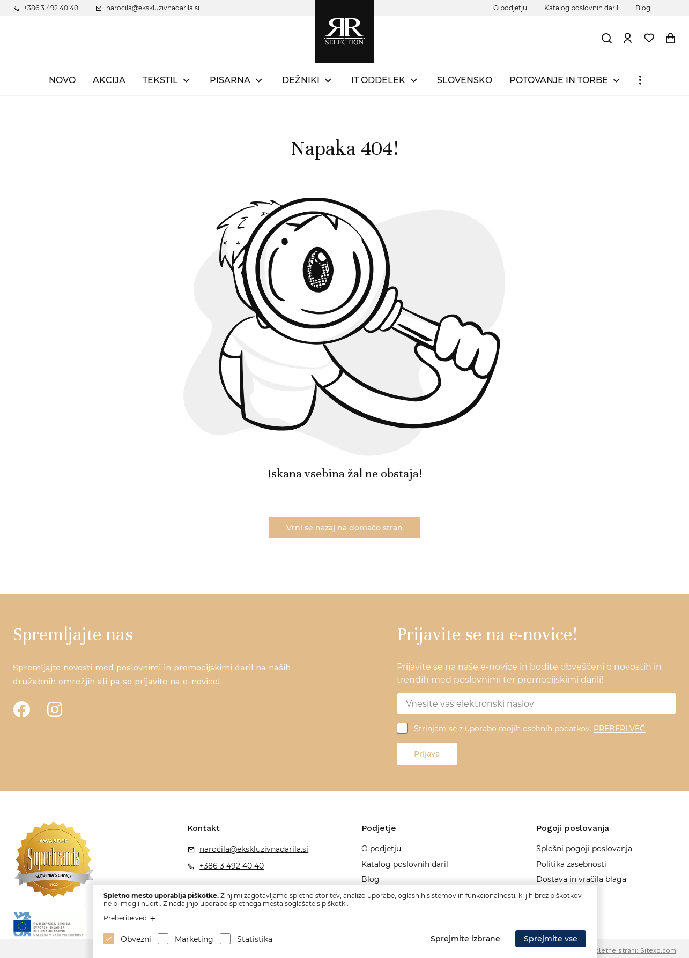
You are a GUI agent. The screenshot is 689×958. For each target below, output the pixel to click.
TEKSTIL (160, 80)
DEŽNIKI (301, 80)
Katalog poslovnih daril (581, 8)
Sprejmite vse (550, 939)
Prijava (427, 754)
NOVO (62, 80)
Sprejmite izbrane (465, 939)
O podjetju (510, 8)
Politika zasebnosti (571, 864)
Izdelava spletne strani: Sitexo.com (619, 950)
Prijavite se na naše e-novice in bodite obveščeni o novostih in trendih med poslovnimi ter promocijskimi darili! (529, 673)
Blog (642, 8)
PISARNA (230, 80)
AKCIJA (109, 80)
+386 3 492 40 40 (51, 8)
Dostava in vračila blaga (581, 879)
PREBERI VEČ (619, 729)
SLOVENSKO (464, 80)
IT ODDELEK (378, 80)
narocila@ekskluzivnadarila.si (152, 8)
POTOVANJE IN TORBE (558, 80)
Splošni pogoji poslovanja (584, 849)
